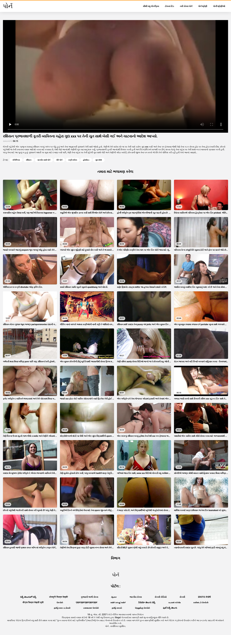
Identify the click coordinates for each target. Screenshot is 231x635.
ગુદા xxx (98, 160)
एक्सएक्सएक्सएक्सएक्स (86, 602)
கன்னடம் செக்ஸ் (200, 602)
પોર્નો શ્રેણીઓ (219, 6)
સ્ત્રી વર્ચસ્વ (72, 160)
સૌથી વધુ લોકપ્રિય (151, 6)
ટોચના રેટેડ (169, 6)
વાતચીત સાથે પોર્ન (43, 160)
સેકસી (182, 597)
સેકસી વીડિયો (161, 597)
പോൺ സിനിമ (174, 602)
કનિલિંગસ (16, 160)
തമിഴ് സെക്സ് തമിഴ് (117, 602)
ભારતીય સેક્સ (136, 597)
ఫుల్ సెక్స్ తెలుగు (170, 608)
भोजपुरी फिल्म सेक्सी (58, 597)
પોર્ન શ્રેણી (202, 6)
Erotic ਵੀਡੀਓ (204, 597)
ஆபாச (114, 597)
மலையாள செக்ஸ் (91, 608)
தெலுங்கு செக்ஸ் (142, 608)
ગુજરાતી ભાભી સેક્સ (89, 597)
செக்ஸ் (60, 602)
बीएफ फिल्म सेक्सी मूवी (33, 602)
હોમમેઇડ (86, 160)
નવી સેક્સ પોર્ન (186, 6)
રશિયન (28, 160)
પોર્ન (107, 626)
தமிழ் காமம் (117, 608)
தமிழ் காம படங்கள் (62, 608)
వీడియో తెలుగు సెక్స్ (146, 602)
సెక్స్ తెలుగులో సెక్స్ (28, 597)
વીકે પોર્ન (59, 160)
